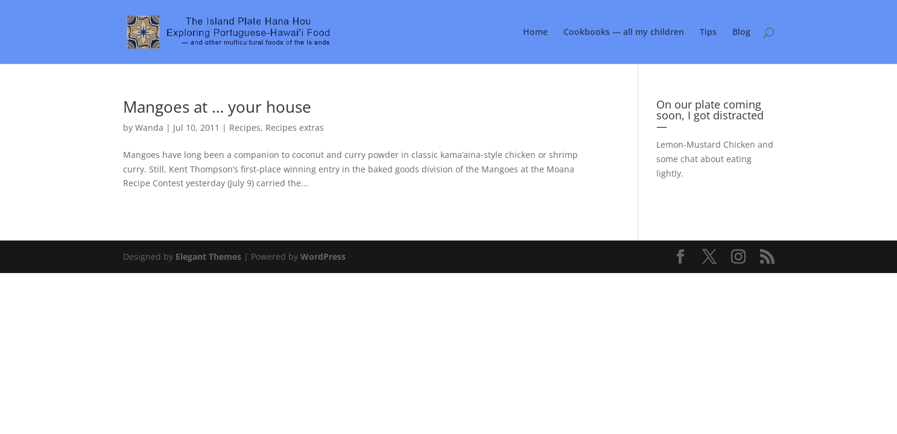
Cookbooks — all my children (623, 32)
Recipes (245, 127)
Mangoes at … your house (217, 107)
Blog (741, 32)
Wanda (149, 127)
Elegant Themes (208, 256)
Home (535, 32)
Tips (708, 32)
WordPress (323, 256)
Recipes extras (294, 127)
